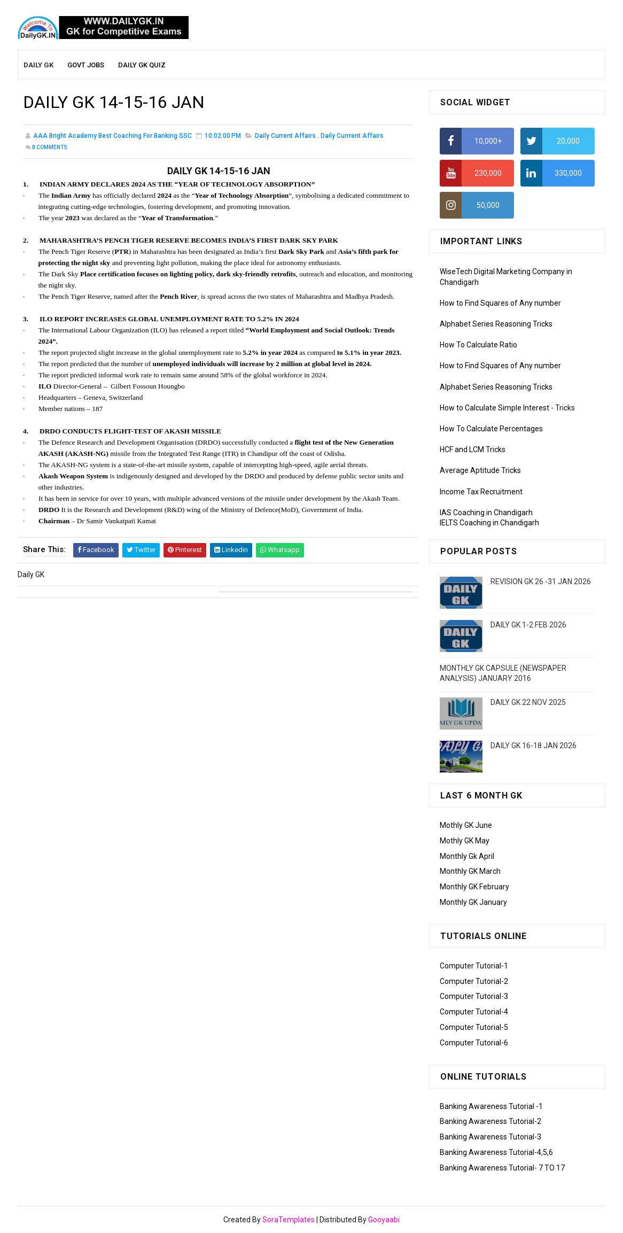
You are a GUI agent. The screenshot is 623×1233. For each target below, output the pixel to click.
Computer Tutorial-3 (474, 996)
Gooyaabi (384, 1219)
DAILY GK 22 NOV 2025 (528, 702)
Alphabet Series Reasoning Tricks (496, 324)
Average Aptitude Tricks (480, 470)
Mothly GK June (466, 825)
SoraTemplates (288, 1219)
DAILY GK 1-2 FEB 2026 (528, 625)
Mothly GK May (464, 840)
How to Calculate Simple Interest (494, 408)
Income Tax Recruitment (481, 491)
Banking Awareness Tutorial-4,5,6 (496, 1152)
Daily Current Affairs (285, 135)
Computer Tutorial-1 (474, 965)
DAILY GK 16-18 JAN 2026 (533, 745)
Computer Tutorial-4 (474, 1011)
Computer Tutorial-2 (474, 981)
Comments (49, 147)
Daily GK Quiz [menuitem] (142, 65)
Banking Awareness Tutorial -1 (491, 1106)
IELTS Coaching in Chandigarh (489, 522)
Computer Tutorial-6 (474, 1042)
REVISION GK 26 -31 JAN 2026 (540, 581)
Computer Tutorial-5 (474, 1027)
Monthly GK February (474, 886)
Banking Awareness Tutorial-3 (490, 1137)
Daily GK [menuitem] (38, 65)
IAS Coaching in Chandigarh (486, 512)
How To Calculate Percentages (491, 428)
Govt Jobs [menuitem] (85, 65)
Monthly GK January (473, 902)
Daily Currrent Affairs (352, 135)
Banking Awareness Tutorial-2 (490, 1121)
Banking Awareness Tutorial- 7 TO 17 (502, 1168)
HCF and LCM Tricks (472, 449)
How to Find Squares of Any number (500, 303)
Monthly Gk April (467, 856)
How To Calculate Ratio (478, 344)
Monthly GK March (470, 871)
